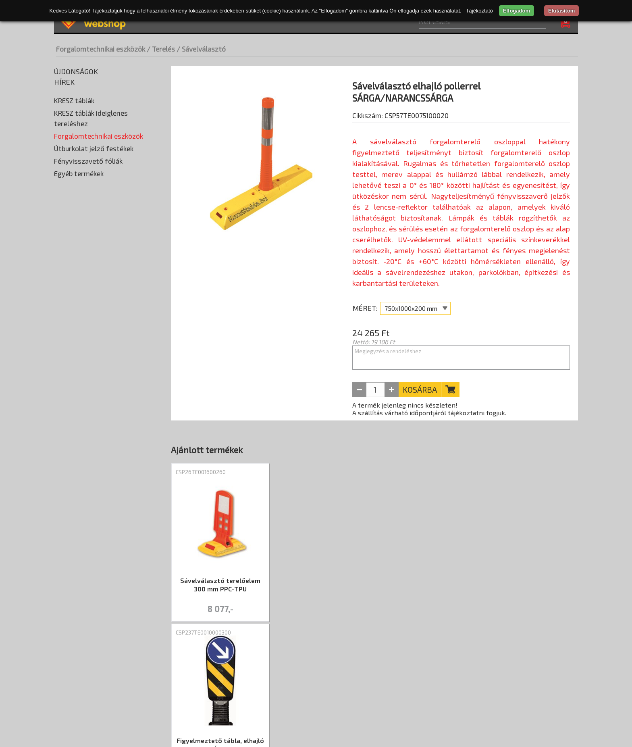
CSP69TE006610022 (406, 474)
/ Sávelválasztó (201, 49)
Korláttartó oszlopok (85, 195)
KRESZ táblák (74, 100)
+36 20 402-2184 (550, 696)
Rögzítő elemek (77, 256)
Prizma (65, 244)
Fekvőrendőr (73, 159)
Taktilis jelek (72, 292)
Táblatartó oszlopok (84, 280)
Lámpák (66, 207)
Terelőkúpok (74, 413)
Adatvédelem (175, 663)
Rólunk (68, 663)
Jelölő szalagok (79, 328)
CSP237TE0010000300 (306, 474)
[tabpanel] (220, 545)
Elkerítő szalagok (81, 316)
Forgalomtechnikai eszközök (100, 49)
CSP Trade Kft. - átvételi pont (526, 659)
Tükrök (65, 425)
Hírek (64, 81)
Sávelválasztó (77, 389)
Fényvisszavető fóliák (88, 451)
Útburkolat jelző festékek (93, 439)
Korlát (66, 364)
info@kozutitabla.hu (545, 708)
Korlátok (68, 183)
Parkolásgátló (77, 377)
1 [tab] (374, 632)
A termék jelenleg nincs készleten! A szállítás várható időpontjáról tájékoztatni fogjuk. (429, 410)
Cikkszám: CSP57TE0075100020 (400, 136)
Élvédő (65, 147)
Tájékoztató (479, 11)
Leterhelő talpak (78, 219)
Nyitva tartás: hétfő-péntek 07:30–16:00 (511, 684)
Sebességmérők (78, 268)
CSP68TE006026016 (509, 474)
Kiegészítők (72, 171)
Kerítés (68, 352)
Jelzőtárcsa (73, 340)
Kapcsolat (248, 663)
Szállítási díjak (116, 663)
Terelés (66, 304)
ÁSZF (214, 663)
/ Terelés (161, 49)
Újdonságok (76, 71)
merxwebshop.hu (310, 733)
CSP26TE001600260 (201, 474)
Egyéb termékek (79, 464)
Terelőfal (70, 401)
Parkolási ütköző (79, 231)
